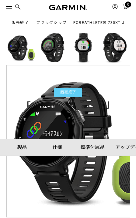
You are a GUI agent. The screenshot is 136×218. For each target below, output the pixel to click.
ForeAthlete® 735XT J (99, 23)
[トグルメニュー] (3, 6)
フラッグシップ (51, 23)
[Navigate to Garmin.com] (68, 7)
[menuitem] (18, 7)
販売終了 (20, 23)
